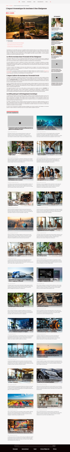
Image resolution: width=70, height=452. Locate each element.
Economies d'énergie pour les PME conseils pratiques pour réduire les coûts (19, 305)
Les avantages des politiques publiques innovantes (20, 229)
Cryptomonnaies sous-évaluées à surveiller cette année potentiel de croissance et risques (20, 331)
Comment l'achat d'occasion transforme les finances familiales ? (19, 204)
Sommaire (10, 41)
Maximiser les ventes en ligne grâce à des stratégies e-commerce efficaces (47, 280)
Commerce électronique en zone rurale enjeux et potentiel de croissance (49, 305)
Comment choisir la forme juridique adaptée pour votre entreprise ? (49, 154)
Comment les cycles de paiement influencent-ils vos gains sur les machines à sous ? (21, 128)
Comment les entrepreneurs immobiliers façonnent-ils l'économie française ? (47, 229)
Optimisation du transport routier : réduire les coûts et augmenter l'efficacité (20, 280)
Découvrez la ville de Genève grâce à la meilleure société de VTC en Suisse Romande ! (49, 381)
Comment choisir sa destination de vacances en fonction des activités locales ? (57, 43)
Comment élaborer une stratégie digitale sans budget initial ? (19, 154)
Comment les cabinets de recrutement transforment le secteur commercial (17, 356)
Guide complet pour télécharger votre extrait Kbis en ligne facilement (20, 381)
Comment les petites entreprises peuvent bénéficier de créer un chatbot (50, 255)
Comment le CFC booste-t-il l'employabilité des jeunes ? (48, 204)
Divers (47, 1)
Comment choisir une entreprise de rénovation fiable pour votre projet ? (20, 255)
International (29, 1)
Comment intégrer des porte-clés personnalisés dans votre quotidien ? (56, 70)
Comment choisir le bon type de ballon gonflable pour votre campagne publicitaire (20, 406)
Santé (34, 1)
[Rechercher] (34, 446)
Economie (23, 1)
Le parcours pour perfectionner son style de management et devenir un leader (48, 179)
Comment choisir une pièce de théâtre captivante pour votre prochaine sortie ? (57, 84)
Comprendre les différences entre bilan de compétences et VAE (48, 406)
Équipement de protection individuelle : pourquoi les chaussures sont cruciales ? (20, 179)
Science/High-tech (40, 1)
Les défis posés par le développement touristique (15, 46)
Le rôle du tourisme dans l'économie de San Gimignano (15, 42)
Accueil (7, 5)
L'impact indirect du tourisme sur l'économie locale (14, 44)
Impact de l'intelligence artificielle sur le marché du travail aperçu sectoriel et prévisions (49, 331)
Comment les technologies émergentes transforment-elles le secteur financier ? (47, 128)
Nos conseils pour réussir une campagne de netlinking (56, 57)
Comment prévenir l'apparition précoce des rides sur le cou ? (56, 29)
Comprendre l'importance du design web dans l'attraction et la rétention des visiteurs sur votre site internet (20, 433)
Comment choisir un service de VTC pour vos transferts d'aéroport (48, 356)
